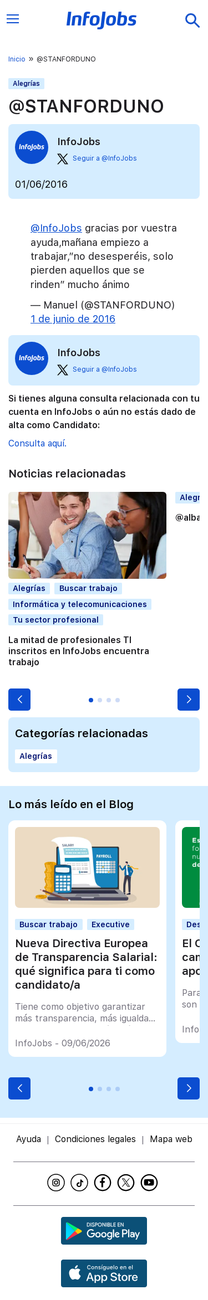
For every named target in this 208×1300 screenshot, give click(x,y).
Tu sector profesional (56, 619)
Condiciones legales (95, 1139)
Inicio (17, 59)
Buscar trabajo (88, 588)
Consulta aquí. (37, 443)
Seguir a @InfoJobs (97, 159)
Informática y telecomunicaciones (80, 604)
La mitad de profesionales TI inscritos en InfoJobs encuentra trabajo (78, 651)
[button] (19, 699)
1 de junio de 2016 (73, 319)
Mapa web (171, 1139)
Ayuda (28, 1139)
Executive (111, 924)
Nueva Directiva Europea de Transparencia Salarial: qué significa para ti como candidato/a (86, 964)
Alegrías (26, 84)
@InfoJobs (56, 228)
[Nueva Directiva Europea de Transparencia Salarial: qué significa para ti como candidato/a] (87, 905)
